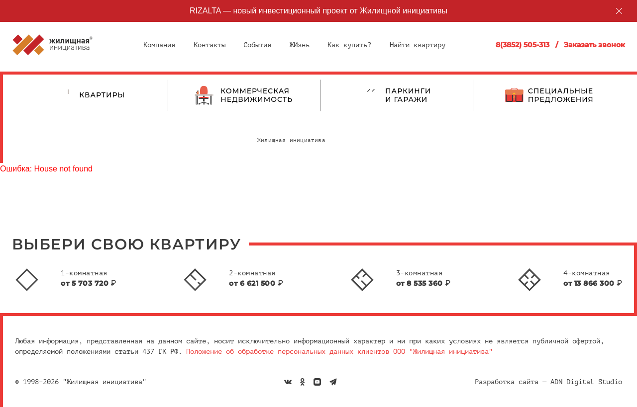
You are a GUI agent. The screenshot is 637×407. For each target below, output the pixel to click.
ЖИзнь (300, 45)
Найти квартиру (417, 45)
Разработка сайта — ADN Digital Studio (548, 382)
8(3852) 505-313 (522, 44)
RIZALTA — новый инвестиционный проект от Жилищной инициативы (318, 10)
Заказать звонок (594, 44)
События (257, 45)
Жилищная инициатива (291, 140)
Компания (159, 45)
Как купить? (349, 45)
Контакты (209, 45)
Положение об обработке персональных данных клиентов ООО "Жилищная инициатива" (339, 351)
